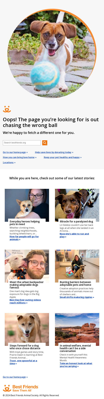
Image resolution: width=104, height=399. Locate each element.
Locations (8, 162)
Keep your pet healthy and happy (62, 157)
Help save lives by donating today (53, 152)
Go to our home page (14, 152)
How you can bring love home (19, 157)
